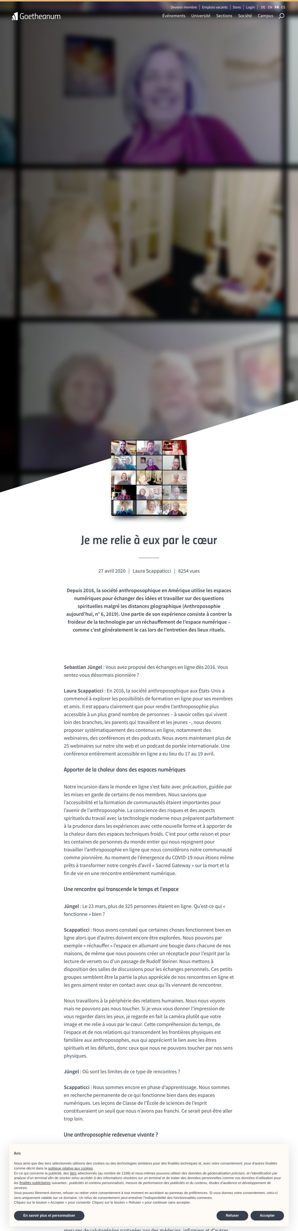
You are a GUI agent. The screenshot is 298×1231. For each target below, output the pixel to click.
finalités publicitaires (35, 1183)
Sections (224, 16)
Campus (265, 16)
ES (283, 7)
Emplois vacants (215, 7)
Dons (237, 7)
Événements (174, 16)
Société (245, 16)
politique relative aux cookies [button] (70, 1168)
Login (250, 7)
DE (263, 7)
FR (276, 7)
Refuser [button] (232, 1216)
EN (270, 7)
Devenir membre (184, 7)
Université (200, 16)
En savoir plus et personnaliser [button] (49, 1216)
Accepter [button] (267, 1216)
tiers (73, 1173)
